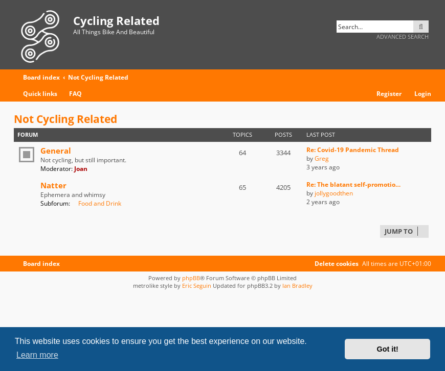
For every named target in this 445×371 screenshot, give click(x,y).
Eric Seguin (196, 285)
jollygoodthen (334, 193)
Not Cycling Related (65, 119)
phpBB (191, 278)
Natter (53, 185)
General (55, 150)
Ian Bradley (297, 285)
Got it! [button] (387, 349)
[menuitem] (71, 94)
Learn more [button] (37, 355)
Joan (80, 168)
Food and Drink (96, 203)
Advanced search (402, 36)
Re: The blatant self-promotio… (353, 184)
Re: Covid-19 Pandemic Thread (352, 149)
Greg (322, 158)
